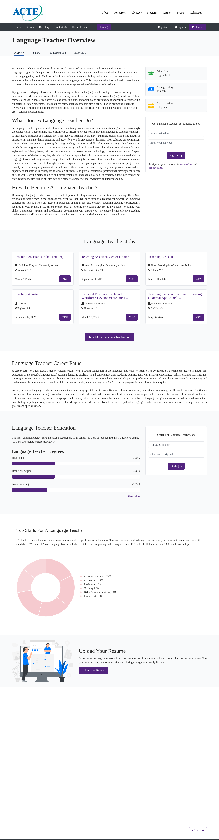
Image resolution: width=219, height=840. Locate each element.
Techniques (195, 12)
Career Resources (83, 27)
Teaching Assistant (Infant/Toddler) (39, 257)
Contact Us (61, 27)
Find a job (176, 466)
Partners (167, 12)
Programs (152, 12)
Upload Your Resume (93, 670)
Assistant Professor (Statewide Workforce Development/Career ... (105, 296)
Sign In (180, 27)
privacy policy (156, 167)
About (105, 12)
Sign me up (176, 155)
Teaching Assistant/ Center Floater (105, 257)
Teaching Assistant (161, 257)
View (65, 278)
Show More (133, 496)
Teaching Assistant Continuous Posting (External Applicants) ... (175, 296)
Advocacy (136, 12)
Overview (19, 52)
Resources (120, 12)
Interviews (80, 52)
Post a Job (197, 27)
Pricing (104, 27)
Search (30, 27)
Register (164, 27)
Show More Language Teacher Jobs (109, 337)
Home (18, 27)
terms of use (186, 164)
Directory (44, 27)
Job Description (57, 52)
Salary (36, 52)
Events (180, 12)
